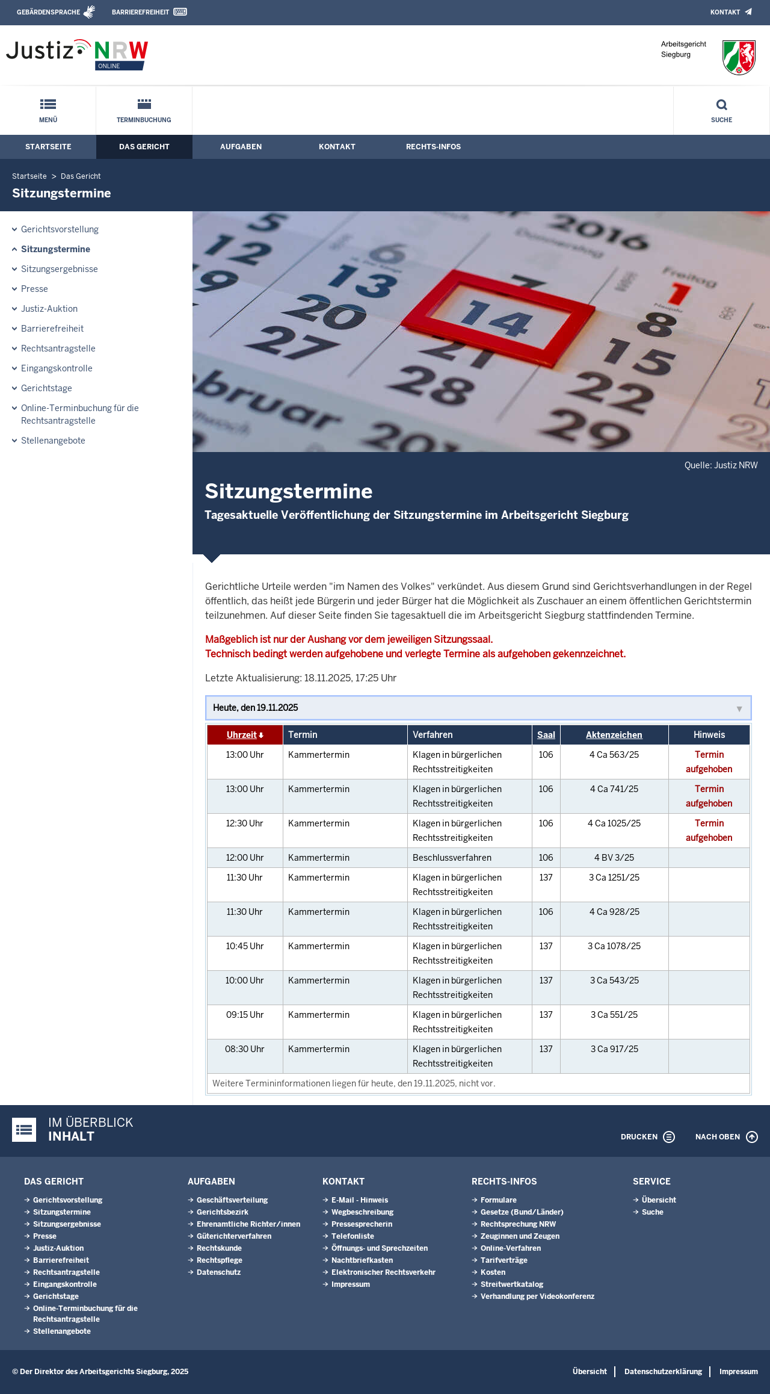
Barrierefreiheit (140, 12)
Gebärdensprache (48, 12)
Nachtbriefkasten (362, 1260)
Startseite (48, 147)
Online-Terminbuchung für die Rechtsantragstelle (80, 414)
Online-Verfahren (511, 1248)
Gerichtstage (46, 388)
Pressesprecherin (361, 1224)
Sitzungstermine (55, 249)
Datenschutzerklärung (663, 1372)
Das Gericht (144, 147)
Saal (546, 735)
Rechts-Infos (433, 147)
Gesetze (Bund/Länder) (522, 1212)
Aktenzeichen (614, 735)
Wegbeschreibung (362, 1212)
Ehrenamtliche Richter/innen (248, 1224)
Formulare (499, 1200)
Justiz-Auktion (49, 308)
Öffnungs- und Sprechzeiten (379, 1248)
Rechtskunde (219, 1248)
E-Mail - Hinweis (359, 1200)
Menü (48, 120)
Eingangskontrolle (57, 368)
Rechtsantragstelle (58, 348)
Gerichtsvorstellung (60, 229)
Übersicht (659, 1200)
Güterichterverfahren (234, 1236)
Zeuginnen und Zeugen (520, 1236)
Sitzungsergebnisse (59, 269)
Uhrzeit (242, 735)
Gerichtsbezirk (222, 1212)
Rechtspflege (219, 1260)
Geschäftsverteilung (232, 1200)
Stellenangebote (53, 440)
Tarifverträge (504, 1260)
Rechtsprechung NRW (518, 1224)
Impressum (350, 1284)
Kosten (493, 1272)
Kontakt (725, 12)
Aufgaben (241, 147)
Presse (34, 288)
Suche (721, 120)
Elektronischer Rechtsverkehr (383, 1272)
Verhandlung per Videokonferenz (537, 1296)
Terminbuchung (144, 120)
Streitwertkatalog (512, 1284)
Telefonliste (352, 1236)
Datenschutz (219, 1272)
